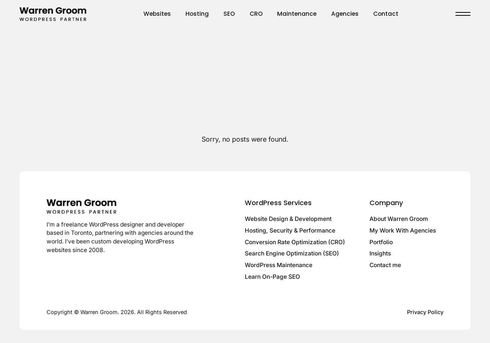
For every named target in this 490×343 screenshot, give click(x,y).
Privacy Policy (425, 312)
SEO (229, 14)
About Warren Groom (398, 218)
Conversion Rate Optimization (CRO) (295, 242)
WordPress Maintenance (278, 265)
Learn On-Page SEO (272, 276)
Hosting (197, 14)
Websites (157, 14)
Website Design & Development (288, 218)
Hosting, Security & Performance (290, 230)
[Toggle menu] (462, 13)
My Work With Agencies (402, 230)
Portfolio (381, 242)
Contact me (385, 265)
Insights (380, 253)
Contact (385, 14)
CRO (256, 14)
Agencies (345, 14)
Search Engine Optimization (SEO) (292, 253)
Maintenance (297, 14)
